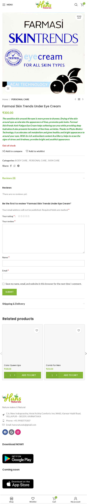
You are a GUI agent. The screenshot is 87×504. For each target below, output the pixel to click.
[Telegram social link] (18, 166)
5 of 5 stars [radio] (28, 216)
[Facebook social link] (11, 166)
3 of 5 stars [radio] (24, 216)
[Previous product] (75, 99)
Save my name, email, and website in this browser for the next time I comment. (44, 283)
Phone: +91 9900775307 (18, 420)
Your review (8, 221)
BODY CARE (21, 160)
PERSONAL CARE (20, 99)
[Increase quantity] (15, 375)
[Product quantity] (10, 375)
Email (5, 270)
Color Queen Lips (12, 365)
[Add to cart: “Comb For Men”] (64, 375)
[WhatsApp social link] (14, 166)
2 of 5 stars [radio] (21, 216)
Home (5, 99)
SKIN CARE (54, 160)
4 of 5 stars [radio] (26, 216)
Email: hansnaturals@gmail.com (21, 424)
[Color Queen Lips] (22, 344)
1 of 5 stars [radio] (19, 216)
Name (6, 257)
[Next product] (83, 99)
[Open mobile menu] (7, 5)
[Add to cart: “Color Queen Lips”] (22, 375)
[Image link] (11, 397)
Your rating (8, 216)
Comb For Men (53, 365)
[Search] (76, 5)
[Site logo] (43, 4)
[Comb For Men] (64, 344)
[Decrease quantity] (6, 375)
